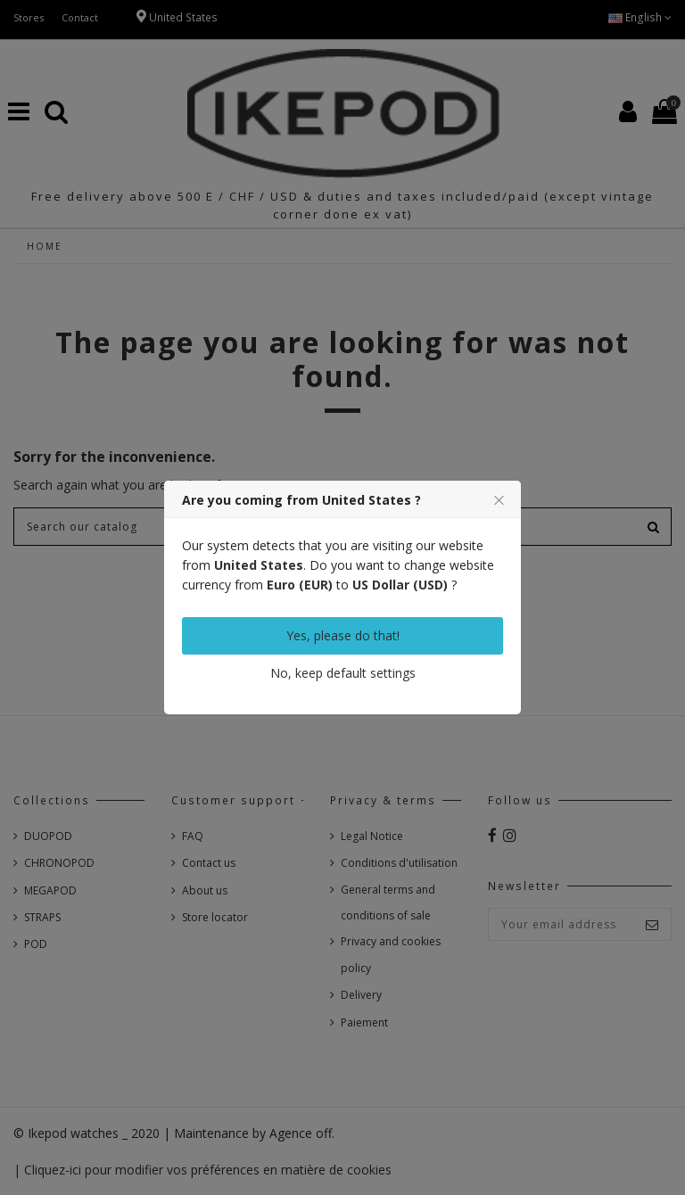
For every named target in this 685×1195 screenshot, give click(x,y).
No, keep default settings (343, 672)
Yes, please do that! (343, 635)
